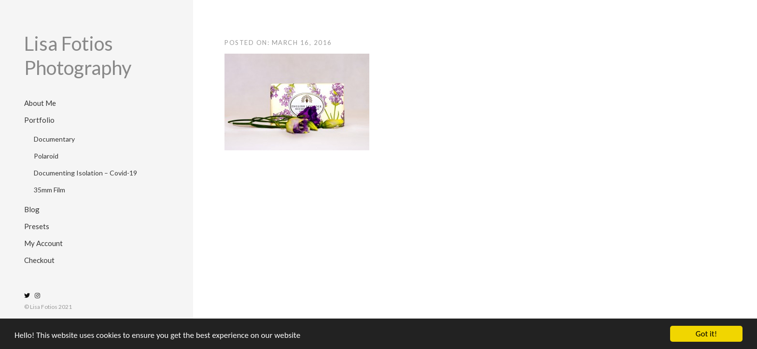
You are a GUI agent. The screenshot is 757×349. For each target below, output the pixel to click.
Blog (32, 209)
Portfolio (39, 120)
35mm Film (49, 190)
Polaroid (46, 156)
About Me (40, 103)
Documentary (54, 139)
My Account (43, 243)
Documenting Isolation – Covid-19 (85, 173)
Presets (36, 226)
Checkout (39, 260)
